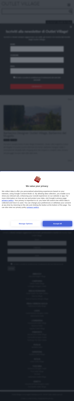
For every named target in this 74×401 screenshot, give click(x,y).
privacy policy (8, 200)
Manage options (26, 224)
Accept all (57, 224)
